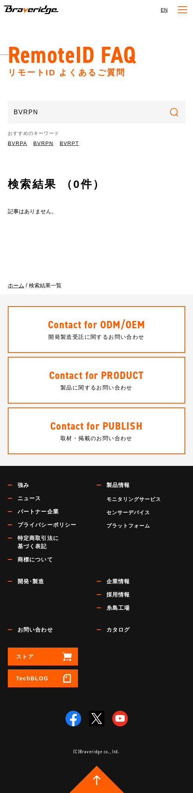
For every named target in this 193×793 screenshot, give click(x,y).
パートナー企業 (38, 511)
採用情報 (118, 594)
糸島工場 (118, 608)
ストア (25, 656)
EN (164, 9)
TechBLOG (32, 678)
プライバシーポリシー (47, 525)
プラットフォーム (128, 526)
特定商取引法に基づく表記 (38, 542)
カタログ (118, 630)
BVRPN (43, 143)
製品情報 (118, 485)
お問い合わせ (35, 630)
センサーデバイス (128, 512)
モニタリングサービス (133, 499)
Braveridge (31, 9)
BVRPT (69, 143)
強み (23, 485)
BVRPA (17, 143)
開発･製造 (31, 581)
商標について (35, 559)
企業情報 (118, 581)
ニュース (29, 498)
